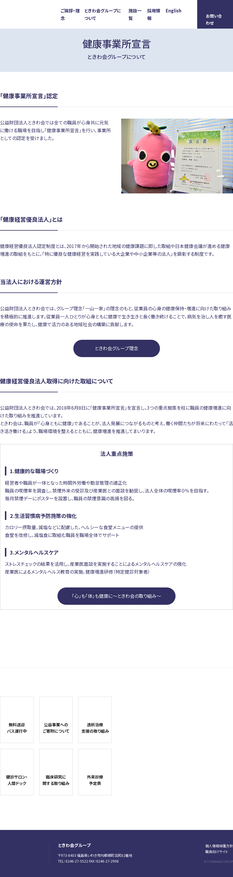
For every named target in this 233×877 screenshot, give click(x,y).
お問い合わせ (214, 19)
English (173, 11)
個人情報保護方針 (219, 845)
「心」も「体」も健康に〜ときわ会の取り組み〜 (116, 595)
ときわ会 (35, 15)
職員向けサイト (216, 851)
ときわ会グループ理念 (116, 348)
